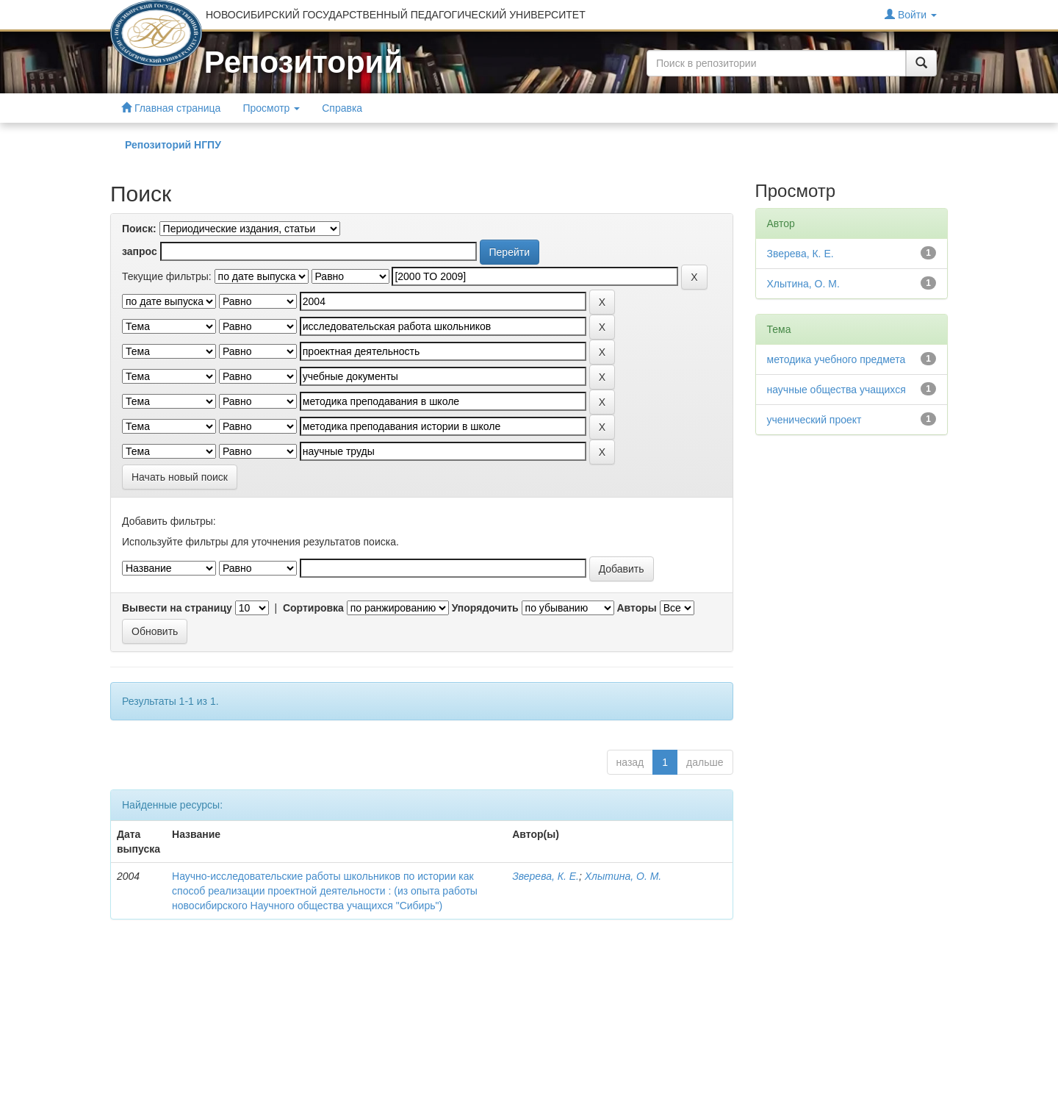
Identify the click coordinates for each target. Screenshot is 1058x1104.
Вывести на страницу (177, 608)
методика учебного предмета (836, 359)
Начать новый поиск (180, 477)
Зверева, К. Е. (545, 876)
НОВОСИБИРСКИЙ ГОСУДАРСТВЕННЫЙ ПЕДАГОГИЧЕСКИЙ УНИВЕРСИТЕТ (396, 15)
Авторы (636, 608)
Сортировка (313, 608)
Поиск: (139, 228)
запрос (139, 251)
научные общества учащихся (836, 389)
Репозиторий (303, 62)
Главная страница (170, 107)
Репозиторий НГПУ (173, 145)
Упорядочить (485, 608)
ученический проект (814, 420)
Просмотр (271, 108)
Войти (911, 14)
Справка (342, 108)
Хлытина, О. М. (623, 876)
